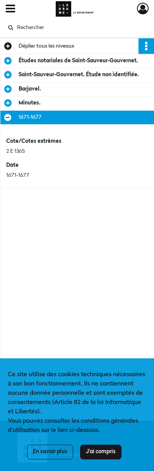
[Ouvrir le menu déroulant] (10, 9)
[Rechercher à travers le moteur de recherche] (75, 27)
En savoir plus (50, 451)
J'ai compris (101, 451)
